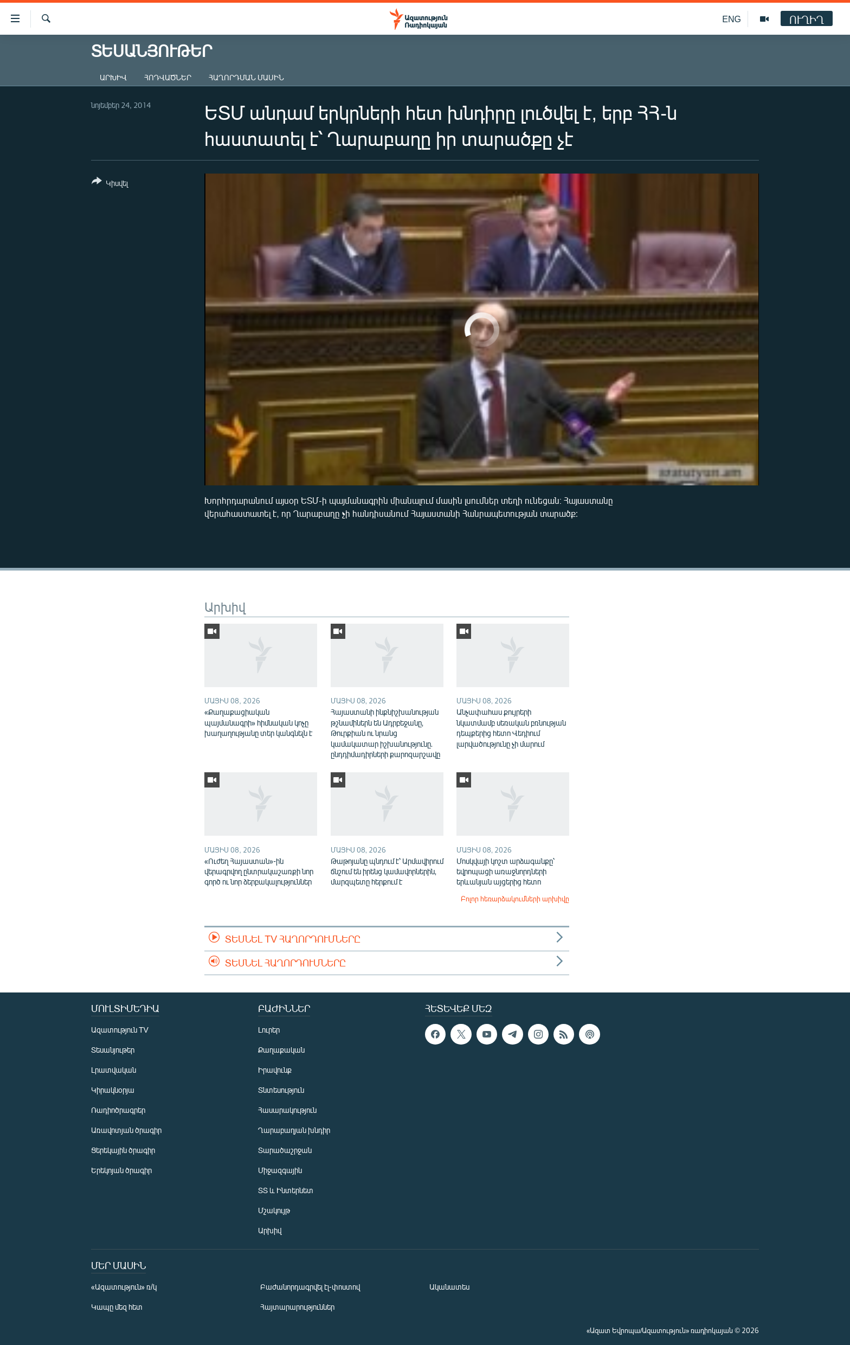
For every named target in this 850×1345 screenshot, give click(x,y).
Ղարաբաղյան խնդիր (294, 1130)
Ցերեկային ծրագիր (123, 1150)
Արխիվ (113, 77)
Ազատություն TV (120, 1029)
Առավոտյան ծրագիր (126, 1130)
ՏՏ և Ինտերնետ (285, 1190)
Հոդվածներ (167, 77)
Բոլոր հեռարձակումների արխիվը (515, 898)
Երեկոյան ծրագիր (121, 1170)
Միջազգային (280, 1170)
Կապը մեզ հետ (117, 1306)
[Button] (110, 184)
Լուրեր (269, 1029)
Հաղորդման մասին (246, 77)
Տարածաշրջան (285, 1150)
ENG (731, 19)
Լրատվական (113, 1069)
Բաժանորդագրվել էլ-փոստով (310, 1286)
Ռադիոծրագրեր (118, 1110)
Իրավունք (275, 1069)
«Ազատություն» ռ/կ (124, 1286)
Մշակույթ (274, 1210)
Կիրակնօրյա (112, 1089)
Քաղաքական (281, 1049)
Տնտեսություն (281, 1089)
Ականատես (449, 1286)
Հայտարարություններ (297, 1306)
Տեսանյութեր (112, 1049)
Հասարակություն (287, 1110)
